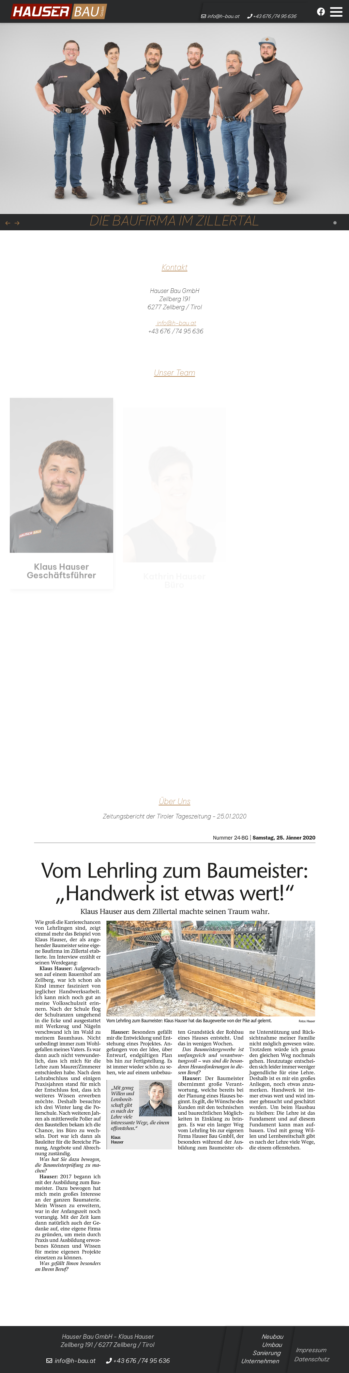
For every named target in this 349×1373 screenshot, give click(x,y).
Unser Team (174, 372)
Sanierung (266, 1353)
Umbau (272, 1345)
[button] (336, 11)
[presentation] (7, 223)
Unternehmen (260, 1361)
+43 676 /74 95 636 (175, 331)
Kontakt (175, 267)
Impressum (310, 1350)
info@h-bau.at (176, 323)
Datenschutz (309, 1359)
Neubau (272, 1336)
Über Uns (174, 801)
